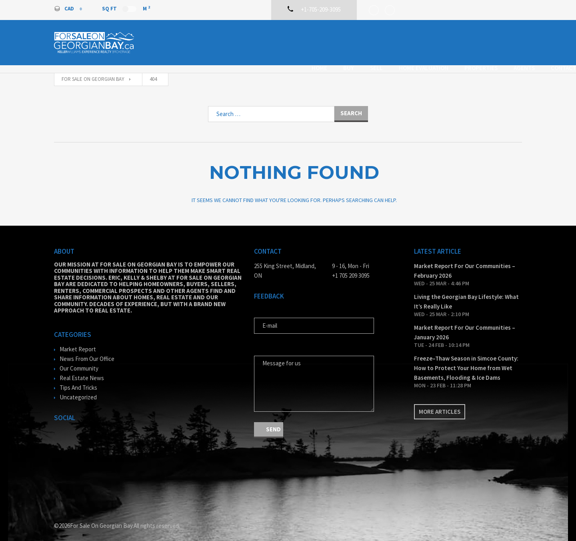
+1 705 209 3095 (351, 268)
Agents (470, 41)
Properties (427, 41)
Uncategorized (78, 389)
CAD (64, 8)
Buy (294, 41)
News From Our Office (87, 351)
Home (265, 41)
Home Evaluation (369, 41)
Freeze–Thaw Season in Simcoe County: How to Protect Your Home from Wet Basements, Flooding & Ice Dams (466, 360)
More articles (439, 404)
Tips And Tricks (78, 380)
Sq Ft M (126, 8)
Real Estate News (82, 370)
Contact (509, 41)
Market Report (78, 341)
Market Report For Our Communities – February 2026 (464, 263)
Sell (322, 41)
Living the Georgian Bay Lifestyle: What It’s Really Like (466, 294)
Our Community (79, 361)
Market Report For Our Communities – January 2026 (464, 324)
